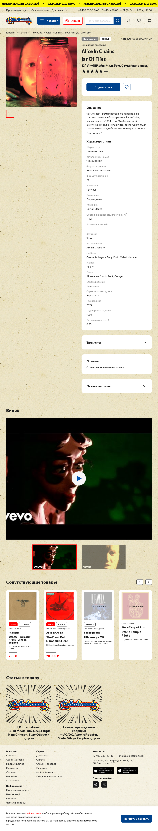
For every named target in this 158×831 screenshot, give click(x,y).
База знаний (13, 794)
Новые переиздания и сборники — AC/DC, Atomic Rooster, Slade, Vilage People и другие (79, 732)
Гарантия (41, 768)
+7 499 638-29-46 (88, 10)
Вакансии (11, 776)
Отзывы (11, 772)
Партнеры (12, 768)
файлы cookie (33, 813)
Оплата (40, 759)
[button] (54, 557)
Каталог (49, 21)
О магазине (12, 780)
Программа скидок (17, 10)
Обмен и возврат (46, 763)
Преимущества (15, 763)
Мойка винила (44, 772)
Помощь (11, 798)
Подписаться (103, 87)
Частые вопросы (16, 802)
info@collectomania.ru (131, 755)
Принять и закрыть (136, 818)
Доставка (57, 10)
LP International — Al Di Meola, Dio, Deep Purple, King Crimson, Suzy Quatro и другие (28, 732)
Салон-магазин (40, 10)
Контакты (11, 755)
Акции (72, 21)
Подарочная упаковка (49, 776)
